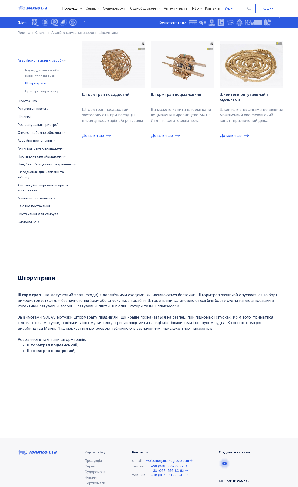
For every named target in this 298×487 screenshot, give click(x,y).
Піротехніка (27, 101)
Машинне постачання (35, 198)
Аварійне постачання (35, 140)
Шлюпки (24, 117)
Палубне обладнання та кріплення (46, 164)
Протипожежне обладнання (41, 156)
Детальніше (93, 135)
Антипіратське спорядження (41, 148)
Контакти (212, 8)
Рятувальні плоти (32, 109)
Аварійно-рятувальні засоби (41, 60)
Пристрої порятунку (41, 91)
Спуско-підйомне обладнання (42, 132)
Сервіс (91, 8)
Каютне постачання (34, 206)
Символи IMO (28, 222)
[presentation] (83, 23)
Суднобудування (144, 8)
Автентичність (175, 8)
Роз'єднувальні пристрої (38, 125)
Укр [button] (227, 8)
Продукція (70, 8)
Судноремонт (114, 8)
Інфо (195, 8)
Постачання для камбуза (38, 214)
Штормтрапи (35, 83)
